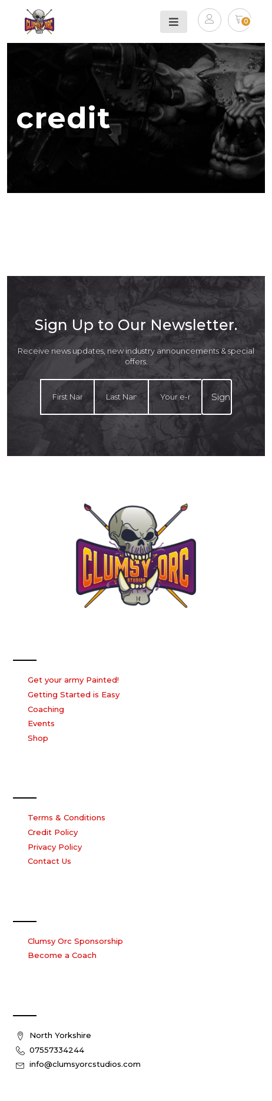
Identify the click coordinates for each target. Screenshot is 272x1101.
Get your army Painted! (73, 679)
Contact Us (49, 861)
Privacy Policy (55, 846)
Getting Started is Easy (74, 694)
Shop (38, 738)
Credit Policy (53, 832)
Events (41, 723)
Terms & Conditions (66, 817)
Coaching (46, 709)
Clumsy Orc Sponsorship (75, 941)
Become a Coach (62, 955)
